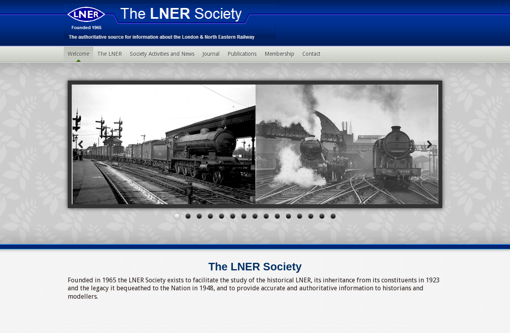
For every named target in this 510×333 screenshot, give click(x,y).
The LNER (109, 54)
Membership (279, 54)
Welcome (78, 54)
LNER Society (170, 21)
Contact (311, 54)
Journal (211, 54)
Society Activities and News (162, 54)
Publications (242, 54)
